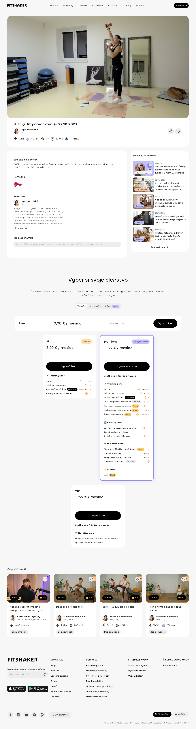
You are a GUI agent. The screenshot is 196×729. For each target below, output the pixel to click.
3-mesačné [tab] (95, 306)
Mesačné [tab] (81, 306)
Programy (68, 5)
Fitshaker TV (114, 5)
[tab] (111, 306)
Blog (128, 5)
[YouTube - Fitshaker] (26, 715)
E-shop (140, 5)
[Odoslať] (44, 674)
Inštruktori (97, 5)
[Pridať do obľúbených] (178, 131)
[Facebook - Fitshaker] (10, 715)
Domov (54, 5)
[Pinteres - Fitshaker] (42, 715)
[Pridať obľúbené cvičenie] (45, 579)
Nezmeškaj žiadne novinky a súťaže (26, 669)
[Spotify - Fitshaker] (34, 715)
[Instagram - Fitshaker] (18, 715)
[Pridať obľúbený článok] (151, 164)
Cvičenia (82, 5)
